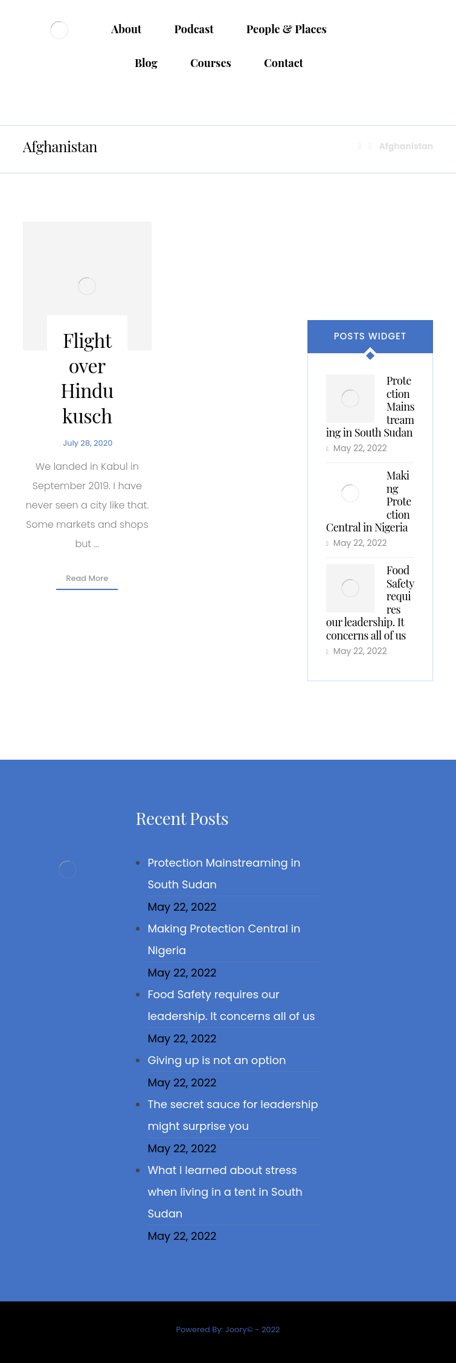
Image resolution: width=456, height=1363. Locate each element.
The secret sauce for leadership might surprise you (232, 1115)
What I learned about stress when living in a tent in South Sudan (224, 1192)
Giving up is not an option (216, 1060)
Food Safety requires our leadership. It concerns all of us (231, 1005)
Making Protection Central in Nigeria (223, 939)
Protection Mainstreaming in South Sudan (223, 873)
